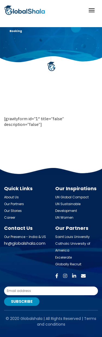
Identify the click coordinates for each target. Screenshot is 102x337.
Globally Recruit (68, 264)
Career (9, 217)
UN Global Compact (72, 197)
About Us (11, 197)
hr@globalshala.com (24, 243)
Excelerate (63, 257)
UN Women (64, 217)
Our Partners (14, 204)
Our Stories (13, 210)
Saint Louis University (72, 236)
